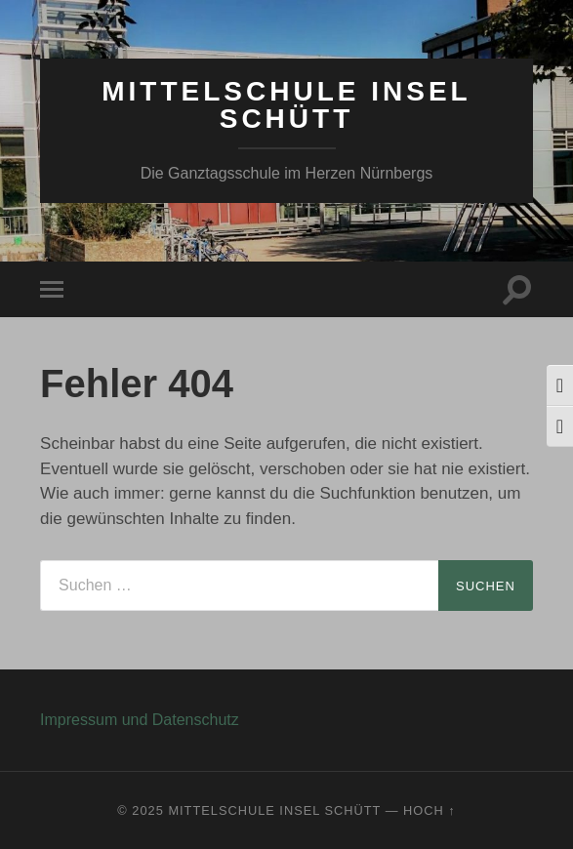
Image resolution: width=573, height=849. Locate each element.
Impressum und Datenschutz (139, 719)
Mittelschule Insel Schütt (286, 105)
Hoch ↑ (429, 810)
